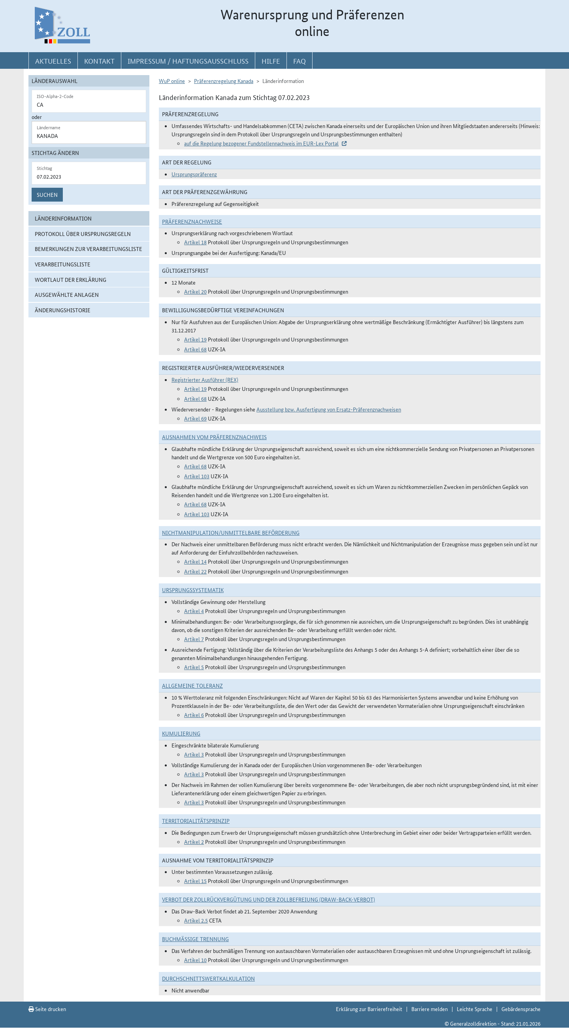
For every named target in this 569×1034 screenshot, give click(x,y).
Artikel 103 (196, 476)
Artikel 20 (195, 291)
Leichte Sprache (474, 1009)
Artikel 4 (194, 611)
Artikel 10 (195, 960)
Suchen (47, 194)
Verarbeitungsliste (62, 264)
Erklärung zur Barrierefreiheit (369, 1009)
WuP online (172, 81)
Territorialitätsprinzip (196, 821)
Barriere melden (429, 1009)
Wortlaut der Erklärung (70, 279)
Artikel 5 (194, 667)
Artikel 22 (195, 571)
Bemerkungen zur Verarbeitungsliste (88, 249)
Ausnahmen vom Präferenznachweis (214, 437)
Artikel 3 (194, 754)
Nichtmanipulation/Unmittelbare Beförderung (231, 532)
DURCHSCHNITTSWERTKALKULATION (208, 978)
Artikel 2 (194, 841)
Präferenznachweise (192, 221)
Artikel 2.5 (196, 920)
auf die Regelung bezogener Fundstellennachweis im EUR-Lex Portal (261, 143)
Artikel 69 (195, 418)
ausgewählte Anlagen (67, 294)
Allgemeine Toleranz (192, 685)
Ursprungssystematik (193, 590)
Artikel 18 (195, 242)
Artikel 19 (195, 339)
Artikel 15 (195, 881)
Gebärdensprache (521, 1009)
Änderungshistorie (62, 310)
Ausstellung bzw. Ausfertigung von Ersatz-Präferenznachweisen (328, 409)
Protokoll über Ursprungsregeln (83, 234)
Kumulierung (181, 733)
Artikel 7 (194, 639)
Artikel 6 (194, 715)
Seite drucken (47, 1009)
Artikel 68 (195, 349)
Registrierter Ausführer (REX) (204, 379)
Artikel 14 (195, 561)
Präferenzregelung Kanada (223, 81)
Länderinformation (63, 218)
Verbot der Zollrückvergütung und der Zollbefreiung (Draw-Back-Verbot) (268, 899)
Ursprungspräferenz (194, 174)
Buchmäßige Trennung (195, 939)
